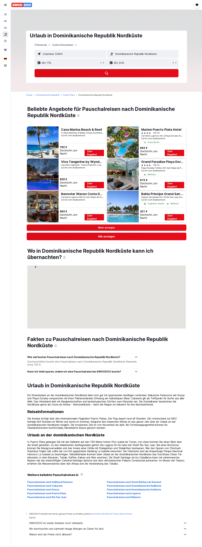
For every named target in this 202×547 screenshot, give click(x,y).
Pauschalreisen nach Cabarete (45, 485)
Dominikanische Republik (47, 95)
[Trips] (5, 50)
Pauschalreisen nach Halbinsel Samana (50, 482)
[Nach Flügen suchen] (5, 14)
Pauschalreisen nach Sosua (43, 489)
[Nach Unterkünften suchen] (5, 21)
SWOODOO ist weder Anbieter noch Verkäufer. (108, 523)
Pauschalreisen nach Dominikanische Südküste (134, 485)
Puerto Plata (69, 95)
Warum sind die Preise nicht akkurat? (108, 534)
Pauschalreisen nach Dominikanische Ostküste (134, 489)
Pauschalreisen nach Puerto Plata (46, 493)
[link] (106, 236)
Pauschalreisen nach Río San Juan (46, 497)
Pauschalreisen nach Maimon (124, 497)
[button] (5, 4)
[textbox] (70, 54)
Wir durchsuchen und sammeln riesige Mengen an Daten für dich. (108, 529)
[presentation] (78, 115)
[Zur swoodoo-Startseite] (21, 5)
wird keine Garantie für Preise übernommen (111, 514)
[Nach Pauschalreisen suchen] (5, 34)
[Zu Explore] (5, 41)
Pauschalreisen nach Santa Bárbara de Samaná (134, 482)
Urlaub (29, 95)
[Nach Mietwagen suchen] (5, 28)
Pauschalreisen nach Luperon (124, 493)
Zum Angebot (92, 153)
